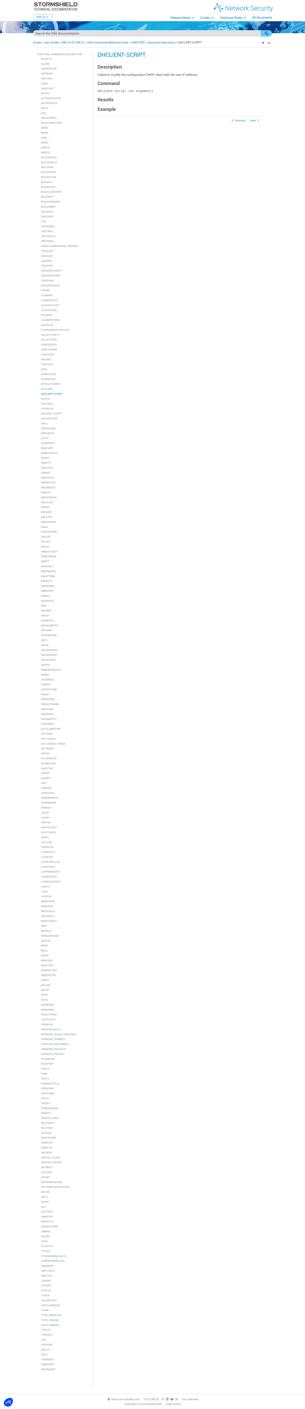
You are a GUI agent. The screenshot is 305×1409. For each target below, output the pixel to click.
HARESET (46, 807)
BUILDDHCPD (49, 157)
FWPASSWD (48, 699)
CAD (43, 221)
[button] (266, 33)
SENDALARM (48, 1137)
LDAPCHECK (48, 866)
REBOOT (46, 1113)
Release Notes (181, 18)
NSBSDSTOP (48, 975)
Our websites (190, 1399)
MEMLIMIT (47, 906)
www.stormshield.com (123, 1399)
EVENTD (46, 684)
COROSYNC (47, 354)
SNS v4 (43, 16)
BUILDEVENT (48, 172)
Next (253, 121)
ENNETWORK (48, 556)
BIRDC (44, 142)
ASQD (44, 83)
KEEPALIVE (47, 847)
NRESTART (47, 965)
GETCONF (46, 733)
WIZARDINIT (48, 1369)
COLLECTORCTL (50, 334)
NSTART (46, 985)
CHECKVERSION (50, 285)
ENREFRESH (48, 586)
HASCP (45, 812)
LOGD (44, 891)
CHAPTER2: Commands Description (153, 42)
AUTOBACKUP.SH (51, 98)
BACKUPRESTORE (51, 122)
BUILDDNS (47, 167)
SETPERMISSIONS (51, 1182)
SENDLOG (47, 1147)
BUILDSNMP (48, 206)
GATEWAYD (47, 723)
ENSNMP (46, 610)
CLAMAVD (47, 295)
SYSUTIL (46, 1290)
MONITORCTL (49, 920)
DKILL (44, 423)
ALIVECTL (46, 58)
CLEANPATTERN (50, 319)
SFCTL (45, 1196)
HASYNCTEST (49, 827)
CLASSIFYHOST (50, 305)
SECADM (46, 1132)
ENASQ (45, 457)
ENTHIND (46, 630)
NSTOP (45, 990)
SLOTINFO (47, 1211)
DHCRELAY (47, 408)
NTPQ (44, 999)
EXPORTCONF (49, 689)
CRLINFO (46, 359)
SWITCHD (46, 1275)
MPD (44, 925)
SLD (43, 1206)
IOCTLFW (46, 842)
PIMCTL (45, 1068)
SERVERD (46, 1152)
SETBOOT (46, 1167)
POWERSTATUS (50, 1083)
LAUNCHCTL (48, 852)
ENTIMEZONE (49, 635)
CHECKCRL (47, 251)
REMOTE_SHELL (50, 1118)
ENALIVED (47, 448)
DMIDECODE (48, 428)
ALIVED (45, 63)
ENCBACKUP (48, 482)
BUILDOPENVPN (50, 201)
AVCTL (45, 108)
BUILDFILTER (48, 177)
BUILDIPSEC (48, 187)
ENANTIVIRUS (49, 453)
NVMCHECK (48, 1009)
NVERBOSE (47, 1004)
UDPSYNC (47, 1344)
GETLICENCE (48, 738)
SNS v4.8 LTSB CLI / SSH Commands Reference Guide (95, 42)
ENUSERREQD (49, 654)
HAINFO (45, 778)
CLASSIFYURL (49, 310)
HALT (44, 783)
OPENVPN (47, 1024)
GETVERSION (48, 758)
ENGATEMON (48, 522)
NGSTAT (46, 940)
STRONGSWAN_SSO (53, 1260)
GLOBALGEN (48, 763)
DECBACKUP (48, 379)
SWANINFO (47, 1265)
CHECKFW (47, 265)
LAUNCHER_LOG (50, 861)
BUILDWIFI (47, 216)
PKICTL (45, 1078)
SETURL (45, 1191)
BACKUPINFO (49, 117)
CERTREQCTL (49, 236)
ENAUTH (46, 462)
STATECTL (47, 1246)
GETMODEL (47, 748)
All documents (262, 17)
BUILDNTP (47, 196)
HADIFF (45, 773)
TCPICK (45, 1295)
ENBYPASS (47, 477)
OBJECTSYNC (49, 1014)
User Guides (51, 42)
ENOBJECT (47, 566)
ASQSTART (47, 88)
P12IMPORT (48, 1059)
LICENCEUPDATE (51, 881)
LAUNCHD (47, 856)
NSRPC (45, 980)
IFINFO (45, 837)
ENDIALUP (47, 502)
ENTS (44, 640)
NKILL (44, 950)
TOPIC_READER (50, 1320)
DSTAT (45, 438)
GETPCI (45, 753)
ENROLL (45, 595)
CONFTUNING (49, 349)
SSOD (44, 1241)
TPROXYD (47, 1334)
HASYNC (46, 822)
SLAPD (45, 1201)
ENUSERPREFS (49, 650)
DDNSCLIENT (49, 374)
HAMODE (46, 788)
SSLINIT (46, 1236)
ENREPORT (47, 590)
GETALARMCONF (51, 728)
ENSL (44, 605)
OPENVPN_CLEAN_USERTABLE (59, 1034)
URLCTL (45, 1349)
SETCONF (46, 1172)
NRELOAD (46, 960)
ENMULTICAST (49, 551)
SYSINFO (46, 1285)
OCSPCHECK (48, 1019)
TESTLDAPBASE (50, 1305)
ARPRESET (47, 73)
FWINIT (45, 694)
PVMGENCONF (49, 1108)
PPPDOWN (47, 1088)
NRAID (45, 955)
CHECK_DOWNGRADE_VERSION (59, 246)
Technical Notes (231, 18)
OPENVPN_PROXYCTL (53, 1049)
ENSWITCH (47, 620)
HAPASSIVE (47, 793)
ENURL (45, 645)
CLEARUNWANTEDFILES (55, 329)
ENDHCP (46, 492)
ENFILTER (46, 517)
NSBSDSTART (49, 970)
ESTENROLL (48, 679)
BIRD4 (44, 127)
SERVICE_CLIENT (51, 1157)
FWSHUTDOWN (50, 704)
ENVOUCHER (48, 659)
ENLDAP (46, 536)
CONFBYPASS (49, 344)
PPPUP (45, 1098)
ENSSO (45, 615)
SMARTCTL (47, 1221)
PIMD (44, 1073)
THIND (45, 1310)
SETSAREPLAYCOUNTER (55, 1186)
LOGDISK (46, 896)
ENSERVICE (47, 600)
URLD (44, 1354)
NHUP (44, 945)
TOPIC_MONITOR (51, 1315)
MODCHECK (48, 911)
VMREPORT (47, 1364)
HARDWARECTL (50, 797)
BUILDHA (46, 182)
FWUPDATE (47, 714)
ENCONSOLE (48, 487)
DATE (44, 369)
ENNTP (45, 561)
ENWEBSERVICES (51, 669)
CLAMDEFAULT (49, 300)
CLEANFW (46, 315)
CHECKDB (46, 256)
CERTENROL (48, 226)
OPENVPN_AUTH (51, 1029)
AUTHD (45, 93)
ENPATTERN (48, 576)
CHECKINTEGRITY (51, 270)
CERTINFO (47, 231)
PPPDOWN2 (48, 1093)
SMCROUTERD (49, 1226)
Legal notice (173, 1403)
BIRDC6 (45, 152)
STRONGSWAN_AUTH (53, 1256)
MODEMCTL (48, 916)
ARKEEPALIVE (49, 68)
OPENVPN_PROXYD (52, 1054)
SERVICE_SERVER (51, 1162)
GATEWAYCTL (49, 719)
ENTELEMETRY (49, 625)
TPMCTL (46, 1329)
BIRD (44, 137)
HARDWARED (48, 802)
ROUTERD (47, 1127)
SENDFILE (47, 1142)
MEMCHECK (48, 901)
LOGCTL (46, 886)
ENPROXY (46, 581)
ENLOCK (46, 541)
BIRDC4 (45, 147)
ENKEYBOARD (49, 531)
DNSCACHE (47, 433)
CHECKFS (46, 260)
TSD (43, 1339)
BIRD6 (44, 132)
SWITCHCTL (48, 1270)
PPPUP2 (46, 1103)
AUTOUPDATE (49, 103)
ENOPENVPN (48, 571)
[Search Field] (152, 33)
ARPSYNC (46, 78)
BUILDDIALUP (49, 162)
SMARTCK (47, 1216)
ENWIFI (45, 674)
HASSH (45, 817)
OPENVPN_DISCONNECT (55, 1044)
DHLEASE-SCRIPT (51, 413)
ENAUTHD (47, 467)
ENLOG (45, 546)
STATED (45, 1251)
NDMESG (46, 930)
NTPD (44, 994)
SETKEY (45, 1177)
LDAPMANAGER (50, 871)
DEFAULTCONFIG (51, 383)
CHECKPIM (47, 280)
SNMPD (45, 1231)
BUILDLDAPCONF (51, 191)
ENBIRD (45, 472)
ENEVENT (46, 512)
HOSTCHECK (48, 832)
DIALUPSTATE (49, 418)
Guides (205, 18)
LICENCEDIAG (49, 876)
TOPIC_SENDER (50, 1325)
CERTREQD (47, 241)
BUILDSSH (47, 211)
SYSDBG (46, 1280)
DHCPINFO (47, 403)
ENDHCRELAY (49, 497)
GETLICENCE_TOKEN (53, 743)
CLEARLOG (47, 324)
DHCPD (45, 398)
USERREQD (47, 1359)
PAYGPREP (47, 1063)
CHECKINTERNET (51, 275)
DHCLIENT (47, 388)
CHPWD (45, 290)
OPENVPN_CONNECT (53, 1039)
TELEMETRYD (49, 1300)
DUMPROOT (48, 443)
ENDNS (45, 507)
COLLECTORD (49, 339)
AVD (43, 113)
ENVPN (45, 664)
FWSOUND (47, 709)
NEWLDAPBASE (50, 935)
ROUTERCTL (48, 1123)
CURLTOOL (47, 364)
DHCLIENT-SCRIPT (52, 393)
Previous (240, 121)
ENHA (44, 526)
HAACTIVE (47, 768)
